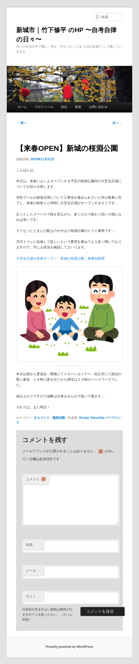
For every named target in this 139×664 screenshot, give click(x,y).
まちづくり (41, 418)
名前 (29, 545)
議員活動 (59, 418)
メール (31, 571)
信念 (64, 107)
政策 (78, 107)
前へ (21, 123)
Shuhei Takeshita (92, 418)
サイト (31, 596)
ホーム (22, 107)
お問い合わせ (98, 107)
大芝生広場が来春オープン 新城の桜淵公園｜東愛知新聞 (60, 258)
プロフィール (43, 107)
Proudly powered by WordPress (69, 647)
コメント (36, 479)
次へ (117, 123)
